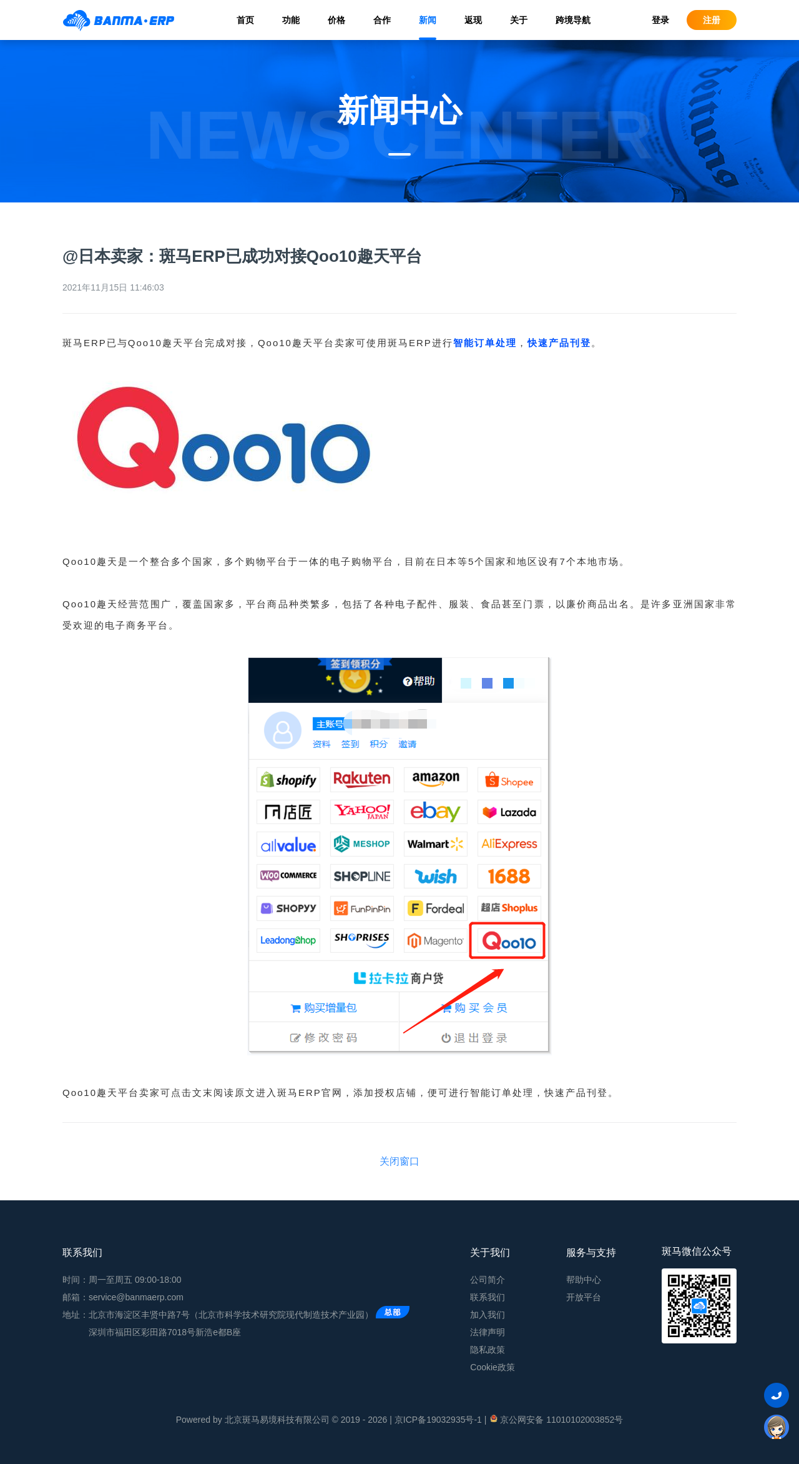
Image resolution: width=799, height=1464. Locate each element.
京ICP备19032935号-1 (438, 1420)
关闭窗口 (399, 1161)
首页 (245, 20)
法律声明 (487, 1332)
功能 (291, 20)
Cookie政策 (492, 1367)
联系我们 (487, 1297)
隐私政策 (487, 1350)
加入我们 (487, 1315)
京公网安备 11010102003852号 (556, 1419)
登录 (660, 20)
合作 (382, 20)
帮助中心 (583, 1280)
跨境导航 (573, 20)
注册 (711, 20)
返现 (473, 20)
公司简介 (487, 1280)
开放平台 (583, 1297)
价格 (336, 20)
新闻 (427, 20)
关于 (518, 20)
